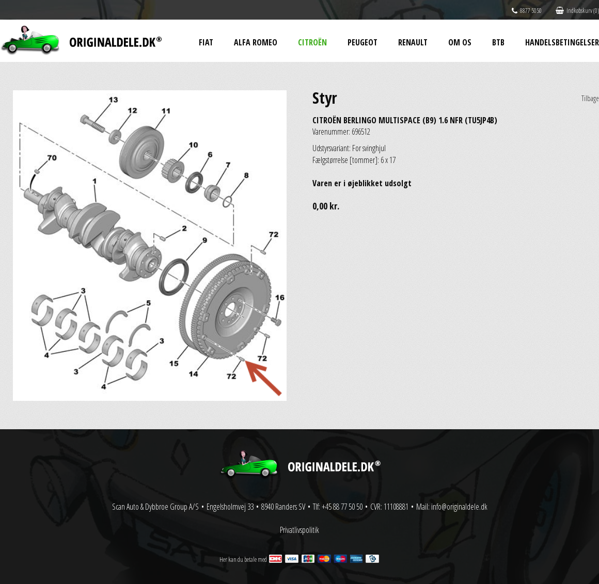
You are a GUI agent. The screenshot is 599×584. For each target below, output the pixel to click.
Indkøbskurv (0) (577, 10)
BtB (498, 42)
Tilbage (590, 98)
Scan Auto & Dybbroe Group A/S (155, 506)
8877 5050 (527, 10)
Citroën (312, 42)
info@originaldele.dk (459, 506)
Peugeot (362, 42)
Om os (459, 42)
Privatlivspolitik (299, 530)
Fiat (206, 42)
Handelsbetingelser (562, 42)
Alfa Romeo (255, 42)
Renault (413, 42)
